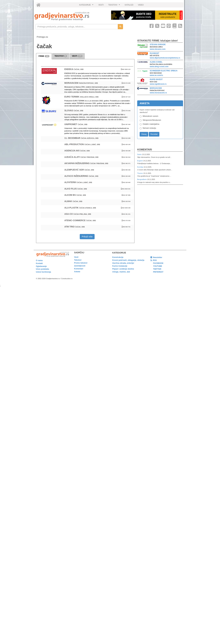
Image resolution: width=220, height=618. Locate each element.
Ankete (77, 272)
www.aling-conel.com (159, 67)
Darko (139, 154)
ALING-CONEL (156, 62)
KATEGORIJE (86, 5)
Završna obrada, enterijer (123, 263)
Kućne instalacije (119, 266)
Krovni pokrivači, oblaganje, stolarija (128, 260)
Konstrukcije (117, 257)
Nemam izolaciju (149, 128)
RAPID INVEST (156, 79)
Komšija (140, 167)
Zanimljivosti (79, 266)
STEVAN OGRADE (158, 44)
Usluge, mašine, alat (121, 272)
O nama (39, 260)
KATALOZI (129, 5)
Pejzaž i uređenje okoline (123, 269)
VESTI (101, 5)
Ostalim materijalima (151, 124)
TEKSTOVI (114, 5)
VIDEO (141, 5)
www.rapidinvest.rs (158, 84)
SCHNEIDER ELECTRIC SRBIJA (163, 71)
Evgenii (140, 161)
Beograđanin (142, 179)
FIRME (43, 56)
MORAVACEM (156, 88)
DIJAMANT (154, 53)
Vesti (76, 257)
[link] (71, 16)
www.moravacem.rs (158, 93)
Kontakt (39, 263)
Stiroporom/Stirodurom (152, 120)
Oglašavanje (41, 266)
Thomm (140, 173)
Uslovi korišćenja (43, 272)
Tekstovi (77, 260)
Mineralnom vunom (150, 116)
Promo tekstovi (80, 263)
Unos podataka (42, 269)
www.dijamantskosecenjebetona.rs (165, 58)
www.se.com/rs (156, 75)
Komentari (144, 149)
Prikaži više (87, 236)
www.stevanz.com (157, 49)
